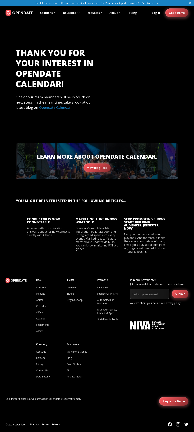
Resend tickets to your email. (64, 398)
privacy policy (173, 303)
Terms (45, 424)
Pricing (132, 13)
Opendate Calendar (55, 107)
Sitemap (34, 424)
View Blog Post (97, 168)
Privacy (56, 424)
